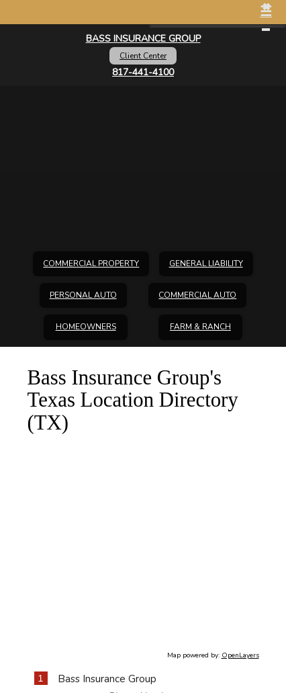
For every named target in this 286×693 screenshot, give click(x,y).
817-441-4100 (143, 72)
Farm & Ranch (200, 326)
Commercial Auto (197, 295)
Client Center (143, 55)
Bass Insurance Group (143, 38)
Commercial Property (91, 263)
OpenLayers (240, 655)
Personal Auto (83, 295)
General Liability (206, 263)
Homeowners (86, 326)
